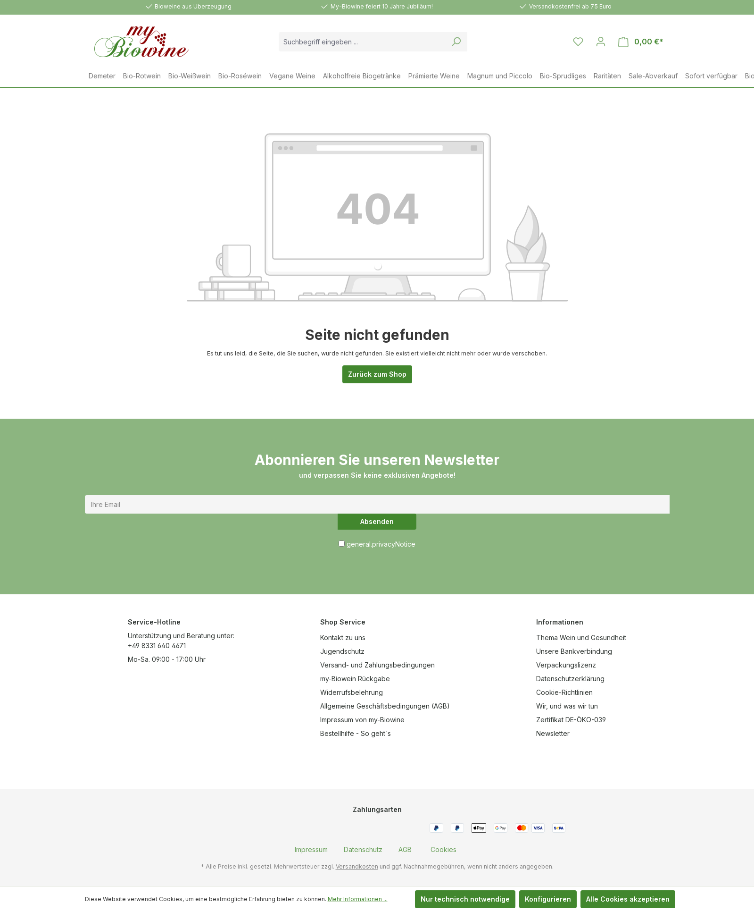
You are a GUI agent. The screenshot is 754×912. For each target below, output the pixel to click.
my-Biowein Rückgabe (355, 679)
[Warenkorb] (641, 41)
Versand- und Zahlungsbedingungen (377, 665)
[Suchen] (456, 41)
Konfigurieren (548, 899)
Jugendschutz (342, 651)
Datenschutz (363, 849)
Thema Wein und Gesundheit (581, 637)
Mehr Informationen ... (358, 899)
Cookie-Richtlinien (564, 692)
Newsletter (553, 733)
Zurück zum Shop (377, 374)
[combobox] (362, 41)
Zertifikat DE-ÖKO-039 (571, 720)
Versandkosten (357, 866)
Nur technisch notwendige (465, 899)
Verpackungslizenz (566, 665)
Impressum (311, 849)
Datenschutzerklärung (570, 679)
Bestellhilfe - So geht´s (355, 733)
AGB (405, 849)
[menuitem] (311, 849)
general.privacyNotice (381, 544)
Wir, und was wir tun (567, 706)
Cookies (443, 849)
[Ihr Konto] (600, 41)
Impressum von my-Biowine (362, 720)
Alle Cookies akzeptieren (628, 899)
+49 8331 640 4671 (157, 646)
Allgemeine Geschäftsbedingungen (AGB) (385, 706)
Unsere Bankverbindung (574, 651)
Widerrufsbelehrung (351, 692)
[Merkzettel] (578, 41)
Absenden (377, 521)
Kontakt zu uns (342, 637)
